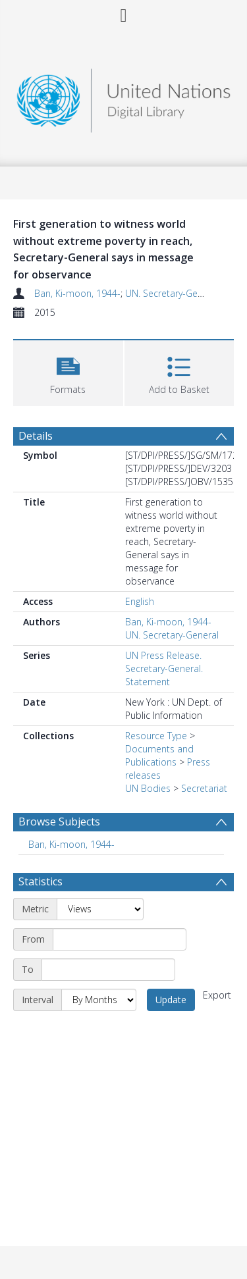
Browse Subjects (59, 821)
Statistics (40, 881)
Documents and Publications (159, 755)
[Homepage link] (124, 97)
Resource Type (156, 735)
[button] (68, 371)
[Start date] (119, 939)
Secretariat (204, 788)
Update (170, 999)
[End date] (108, 969)
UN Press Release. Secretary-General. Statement (164, 668)
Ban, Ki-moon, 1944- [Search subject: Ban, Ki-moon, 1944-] (71, 844)
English (139, 601)
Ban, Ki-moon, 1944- (77, 293)
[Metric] (100, 909)
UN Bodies (148, 788)
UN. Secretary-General (172, 293)
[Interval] (98, 1000)
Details (35, 436)
